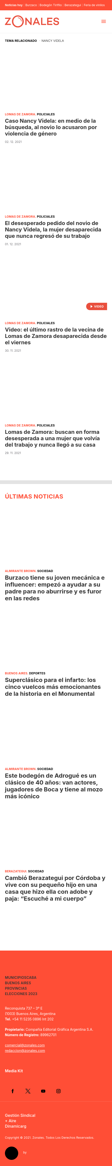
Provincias (16, 988)
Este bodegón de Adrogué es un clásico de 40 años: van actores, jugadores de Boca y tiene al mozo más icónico (54, 786)
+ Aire (10, 1120)
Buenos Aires (16, 673)
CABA (31, 977)
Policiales (46, 114)
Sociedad (45, 571)
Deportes (37, 673)
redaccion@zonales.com (25, 1050)
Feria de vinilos (94, 5)
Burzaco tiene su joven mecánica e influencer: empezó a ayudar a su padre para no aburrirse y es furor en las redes (55, 588)
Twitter (27, 1091)
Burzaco (31, 5)
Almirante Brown (20, 571)
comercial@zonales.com (25, 1045)
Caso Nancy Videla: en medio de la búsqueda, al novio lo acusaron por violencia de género (51, 127)
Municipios (15, 977)
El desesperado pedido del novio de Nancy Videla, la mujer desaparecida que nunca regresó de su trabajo (53, 229)
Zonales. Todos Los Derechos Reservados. (63, 1137)
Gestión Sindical (20, 1115)
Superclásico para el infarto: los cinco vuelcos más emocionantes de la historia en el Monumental (53, 686)
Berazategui (72, 5)
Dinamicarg (15, 1126)
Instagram (58, 1091)
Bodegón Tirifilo (51, 5)
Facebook (12, 1091)
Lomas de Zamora (20, 114)
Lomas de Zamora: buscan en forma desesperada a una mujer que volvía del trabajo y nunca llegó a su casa (52, 438)
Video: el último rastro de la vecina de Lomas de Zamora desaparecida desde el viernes (56, 336)
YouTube (43, 1091)
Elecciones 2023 (21, 994)
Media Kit (14, 1070)
